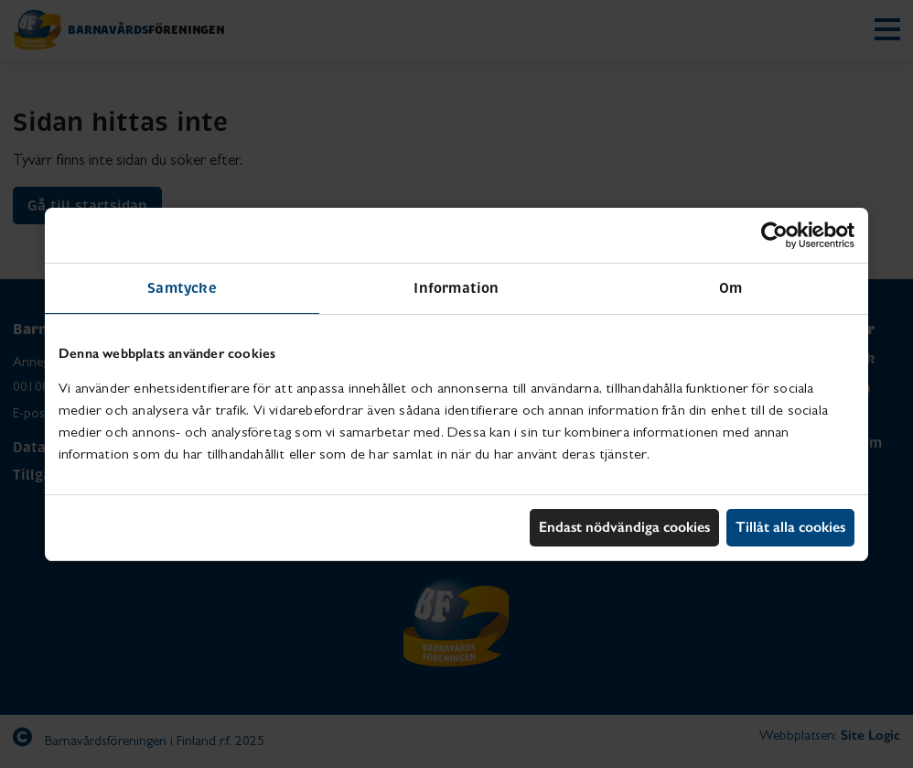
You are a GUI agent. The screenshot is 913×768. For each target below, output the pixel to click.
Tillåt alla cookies (790, 526)
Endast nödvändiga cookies (624, 526)
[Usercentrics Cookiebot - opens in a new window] (774, 235)
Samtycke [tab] (182, 288)
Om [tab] (730, 288)
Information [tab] (456, 288)
